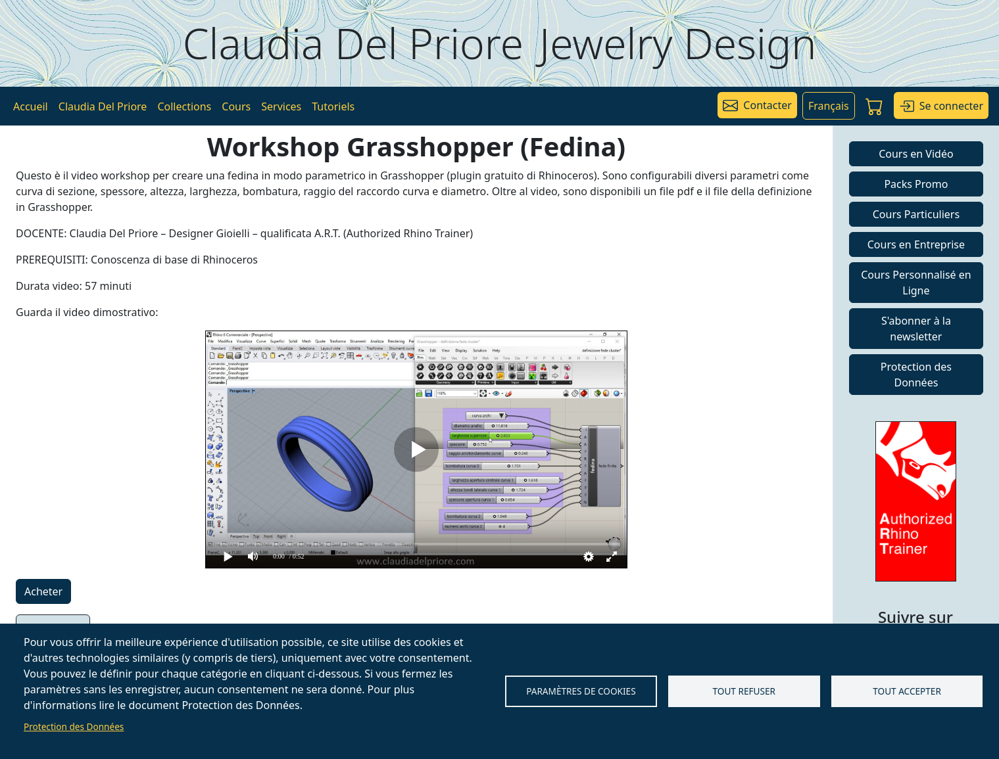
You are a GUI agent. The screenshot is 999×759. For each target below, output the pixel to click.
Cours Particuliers (916, 214)
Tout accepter (907, 691)
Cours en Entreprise (916, 244)
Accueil (30, 106)
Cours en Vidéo (916, 154)
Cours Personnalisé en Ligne (916, 282)
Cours (236, 106)
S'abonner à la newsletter (916, 328)
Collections (184, 106)
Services (281, 106)
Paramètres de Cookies (580, 691)
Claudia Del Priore (103, 106)
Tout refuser (744, 691)
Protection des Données (74, 726)
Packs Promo (916, 184)
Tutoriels (333, 106)
